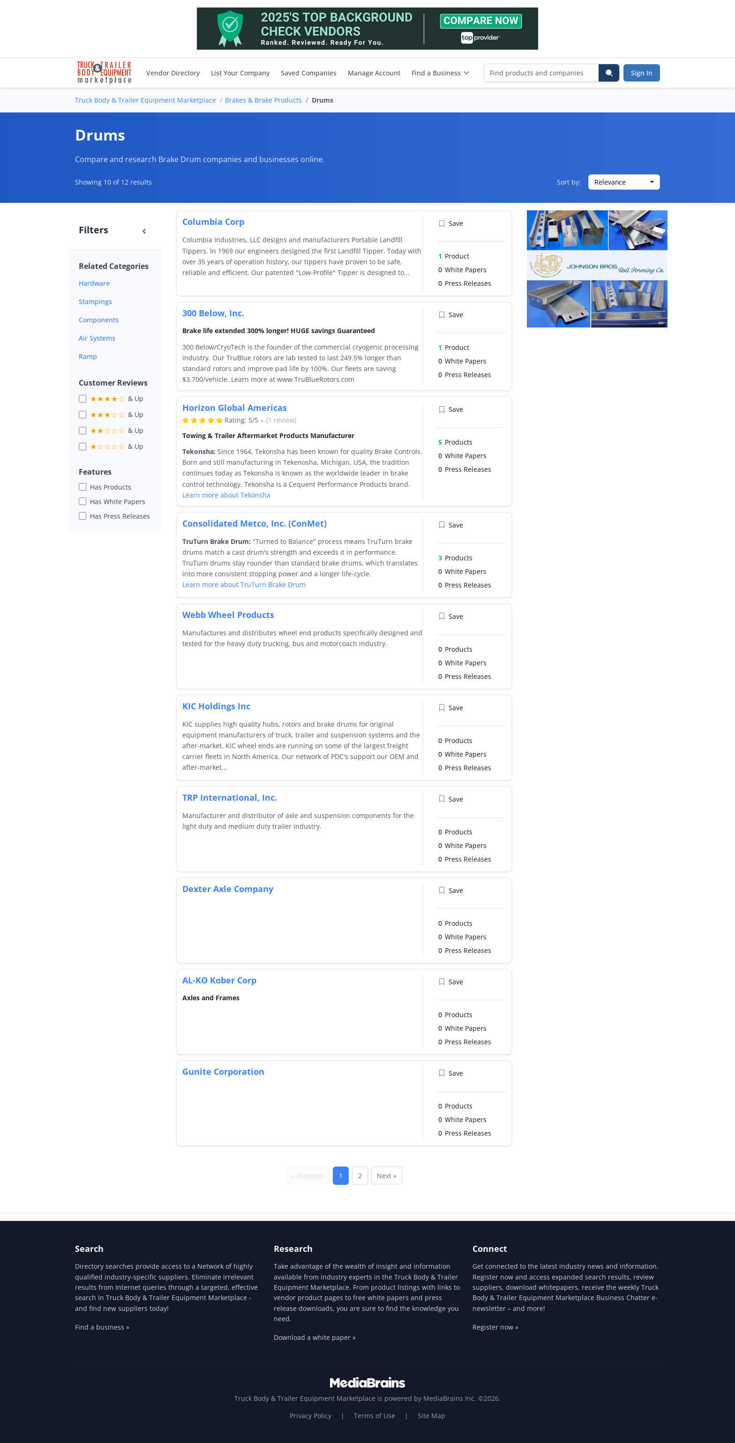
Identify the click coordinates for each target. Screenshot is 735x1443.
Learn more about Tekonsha (226, 495)
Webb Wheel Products (228, 614)
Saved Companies (309, 72)
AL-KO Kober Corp (219, 980)
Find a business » (102, 1327)
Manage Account (374, 72)
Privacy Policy (310, 1415)
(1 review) (281, 420)
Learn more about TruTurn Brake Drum (244, 584)
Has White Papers (117, 501)
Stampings (95, 301)
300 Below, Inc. (213, 313)
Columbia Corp (213, 221)
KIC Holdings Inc (216, 706)
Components (99, 319)
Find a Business (441, 72)
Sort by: (569, 182)
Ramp (88, 356)
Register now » (495, 1327)
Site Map (431, 1415)
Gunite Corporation (223, 1071)
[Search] (609, 73)
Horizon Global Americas (234, 407)
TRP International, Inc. (229, 797)
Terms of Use (374, 1415)
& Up (116, 398)
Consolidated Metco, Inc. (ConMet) (254, 523)
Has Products (110, 487)
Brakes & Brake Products (263, 100)
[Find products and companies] (541, 73)
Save (450, 223)
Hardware (94, 283)
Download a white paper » (315, 1337)
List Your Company (240, 72)
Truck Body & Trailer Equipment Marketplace (145, 100)
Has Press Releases (120, 516)
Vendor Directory (173, 72)
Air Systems (97, 338)
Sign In (641, 72)
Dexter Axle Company (227, 888)
